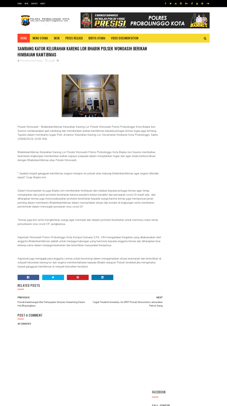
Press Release (74, 38)
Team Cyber (33, 401)
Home (20, 3)
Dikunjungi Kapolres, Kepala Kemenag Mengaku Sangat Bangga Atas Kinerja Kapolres (190, 215)
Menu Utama (40, 38)
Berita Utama (96, 38)
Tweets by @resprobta (167, 136)
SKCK (26, 3)
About (42, 3)
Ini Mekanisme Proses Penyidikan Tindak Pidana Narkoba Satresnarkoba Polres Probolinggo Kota (188, 160)
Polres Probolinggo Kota (61, 401)
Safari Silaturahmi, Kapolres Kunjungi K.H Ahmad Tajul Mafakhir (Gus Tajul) (189, 180)
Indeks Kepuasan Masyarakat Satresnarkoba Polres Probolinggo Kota (190, 197)
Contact (34, 3)
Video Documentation (125, 38)
